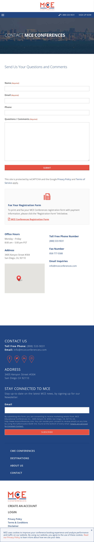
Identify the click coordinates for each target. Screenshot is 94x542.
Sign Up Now (85, 15)
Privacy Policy (64, 179)
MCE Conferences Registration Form (28, 219)
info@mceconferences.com (63, 265)
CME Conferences (22, 450)
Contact (16, 472)
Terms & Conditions (18, 522)
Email (12, 95)
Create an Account (22, 506)
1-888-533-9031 (67, 15)
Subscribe (47, 432)
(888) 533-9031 (56, 240)
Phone (8, 107)
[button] (20, 278)
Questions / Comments (21, 119)
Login (12, 512)
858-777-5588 (56, 253)
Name (12, 83)
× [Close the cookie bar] (92, 530)
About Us (16, 465)
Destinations (19, 458)
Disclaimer (13, 526)
